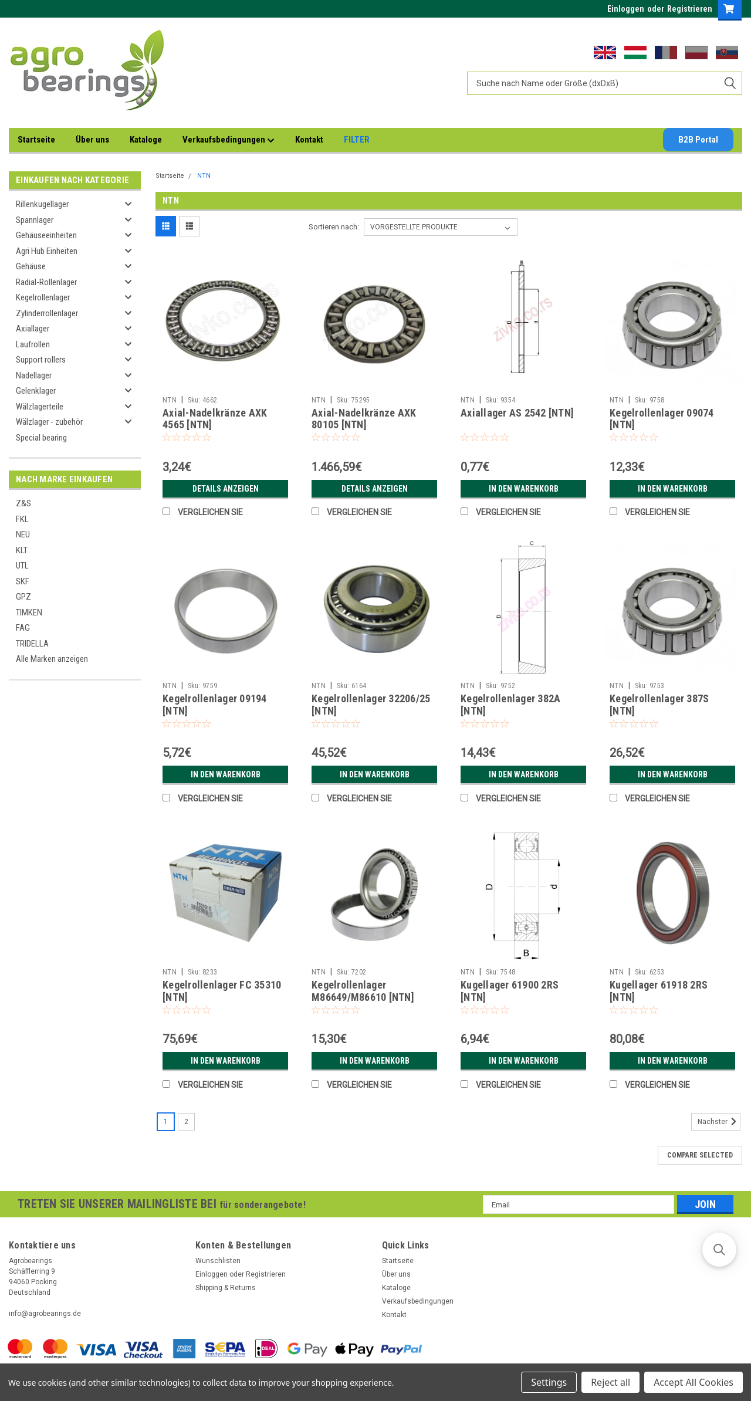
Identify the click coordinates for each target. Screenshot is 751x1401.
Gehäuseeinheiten (46, 235)
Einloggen (625, 8)
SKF (22, 581)
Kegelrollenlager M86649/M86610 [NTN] (363, 991)
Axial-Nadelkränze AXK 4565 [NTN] (215, 419)
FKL (22, 519)
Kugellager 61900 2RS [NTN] (510, 991)
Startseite (36, 139)
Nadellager (34, 375)
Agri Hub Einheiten (46, 251)
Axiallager (32, 328)
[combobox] (604, 83)
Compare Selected (700, 1155)
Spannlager (34, 220)
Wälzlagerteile (39, 406)
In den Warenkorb (524, 488)
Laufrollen (33, 344)
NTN (204, 176)
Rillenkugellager (42, 204)
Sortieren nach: (334, 226)
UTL (22, 565)
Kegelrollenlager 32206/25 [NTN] (371, 704)
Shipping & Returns (225, 1288)
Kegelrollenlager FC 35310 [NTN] (222, 991)
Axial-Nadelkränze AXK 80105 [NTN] (364, 419)
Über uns (92, 139)
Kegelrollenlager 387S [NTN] (659, 704)
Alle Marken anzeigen (52, 659)
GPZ (23, 596)
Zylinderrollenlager (47, 313)
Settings (549, 1382)
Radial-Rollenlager (46, 282)
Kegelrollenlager (43, 297)
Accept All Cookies (693, 1382)
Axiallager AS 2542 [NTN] (517, 413)
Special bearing (41, 437)
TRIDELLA (32, 643)
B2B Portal (698, 139)
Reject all (610, 1382)
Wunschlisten (218, 1261)
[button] (719, 1250)
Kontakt (309, 139)
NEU (23, 534)
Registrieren (689, 8)
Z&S (23, 503)
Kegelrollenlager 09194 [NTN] (215, 704)
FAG (23, 627)
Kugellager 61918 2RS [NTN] (659, 991)
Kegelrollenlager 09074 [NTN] (662, 419)
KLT (22, 550)
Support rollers (41, 359)
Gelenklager (36, 390)
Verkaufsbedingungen (228, 140)
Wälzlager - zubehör (49, 422)
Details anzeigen (225, 488)
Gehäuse (31, 266)
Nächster (719, 1122)
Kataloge (146, 139)
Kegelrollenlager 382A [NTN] (510, 704)
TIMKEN (29, 612)
